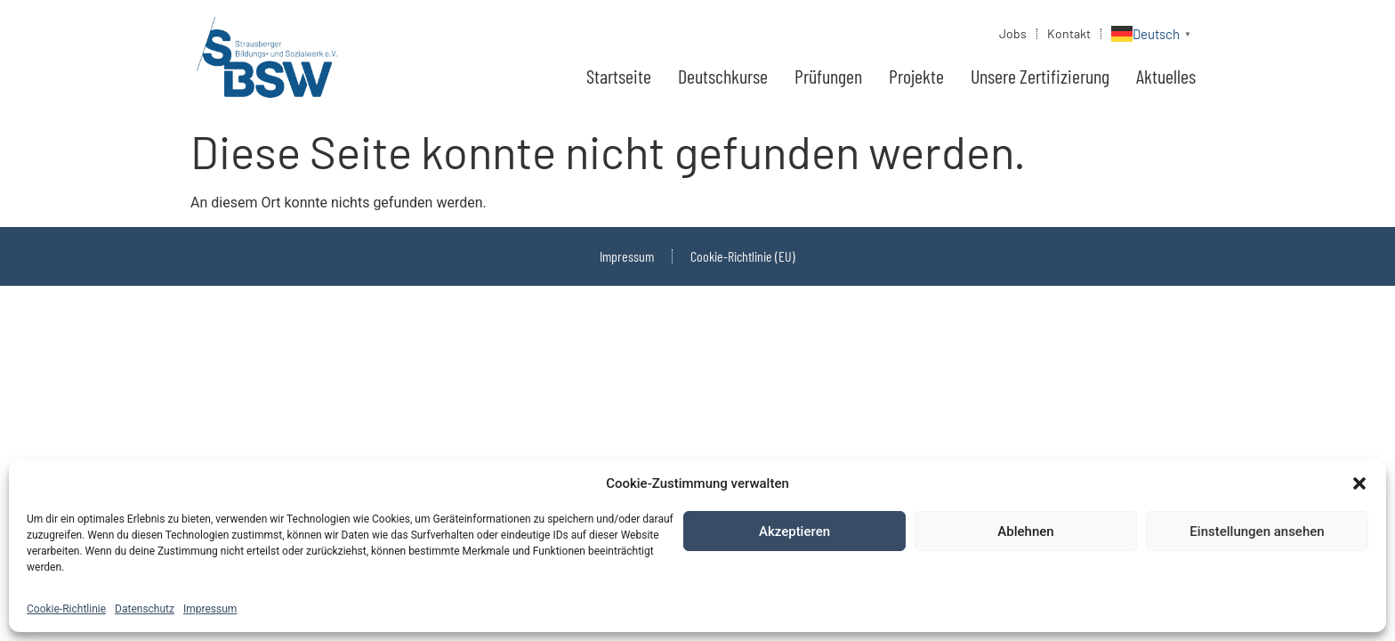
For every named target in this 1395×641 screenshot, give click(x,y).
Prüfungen (828, 75)
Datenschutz (144, 609)
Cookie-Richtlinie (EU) (742, 255)
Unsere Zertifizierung (1040, 75)
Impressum (210, 609)
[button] (1359, 483)
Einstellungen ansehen (1256, 531)
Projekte (916, 75)
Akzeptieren (794, 531)
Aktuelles (1166, 75)
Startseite (618, 75)
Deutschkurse (723, 75)
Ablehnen (1025, 531)
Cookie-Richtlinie (66, 609)
